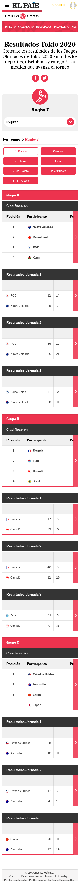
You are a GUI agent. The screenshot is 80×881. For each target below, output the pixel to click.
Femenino (11, 139)
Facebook (35, 78)
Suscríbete (58, 5)
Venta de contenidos (32, 876)
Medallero (61, 26)
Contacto (14, 876)
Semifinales (21, 161)
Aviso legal (63, 876)
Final (58, 161)
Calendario (26, 26)
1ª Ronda (21, 151)
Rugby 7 (40, 109)
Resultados (44, 26)
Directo (10, 26)
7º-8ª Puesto (21, 171)
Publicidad (50, 876)
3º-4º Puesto (21, 180)
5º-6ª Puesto (58, 171)
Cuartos (58, 151)
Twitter (44, 78)
